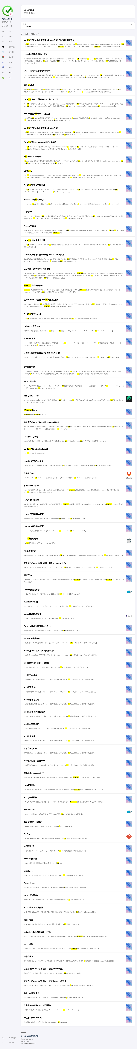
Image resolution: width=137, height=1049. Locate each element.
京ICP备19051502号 (27, 1039)
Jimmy (31, 1043)
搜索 (24, 24)
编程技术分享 (7, 19)
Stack (25, 1043)
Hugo (25, 1041)
